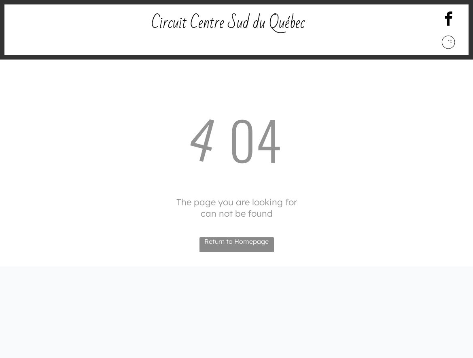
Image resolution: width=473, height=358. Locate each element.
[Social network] (448, 43)
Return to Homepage (236, 241)
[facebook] (448, 20)
